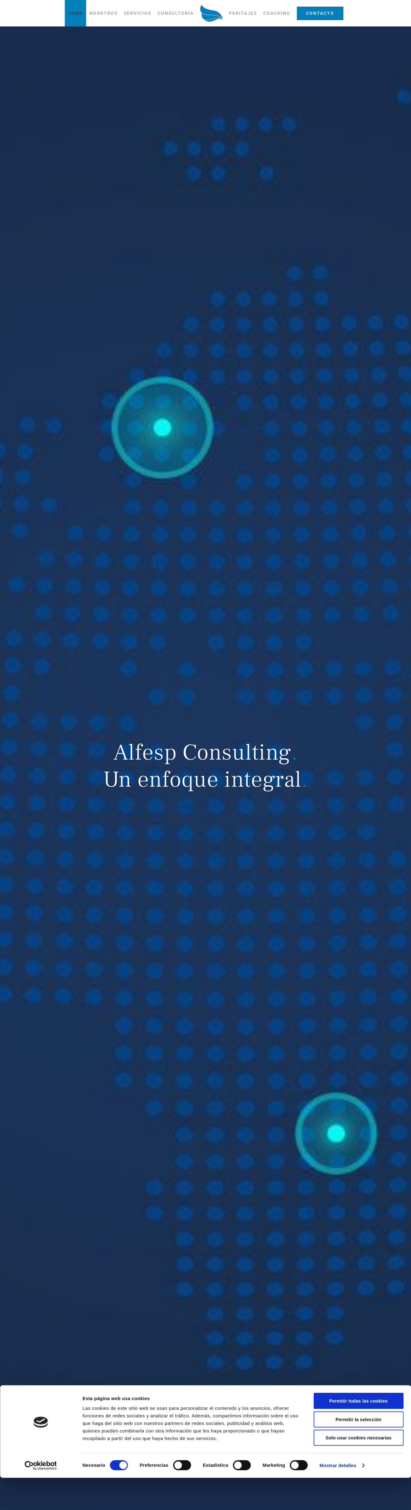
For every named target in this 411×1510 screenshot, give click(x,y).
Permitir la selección (358, 1451)
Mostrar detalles (337, 1497)
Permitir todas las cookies (358, 1433)
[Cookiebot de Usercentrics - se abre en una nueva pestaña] (40, 1497)
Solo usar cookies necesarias (358, 1470)
